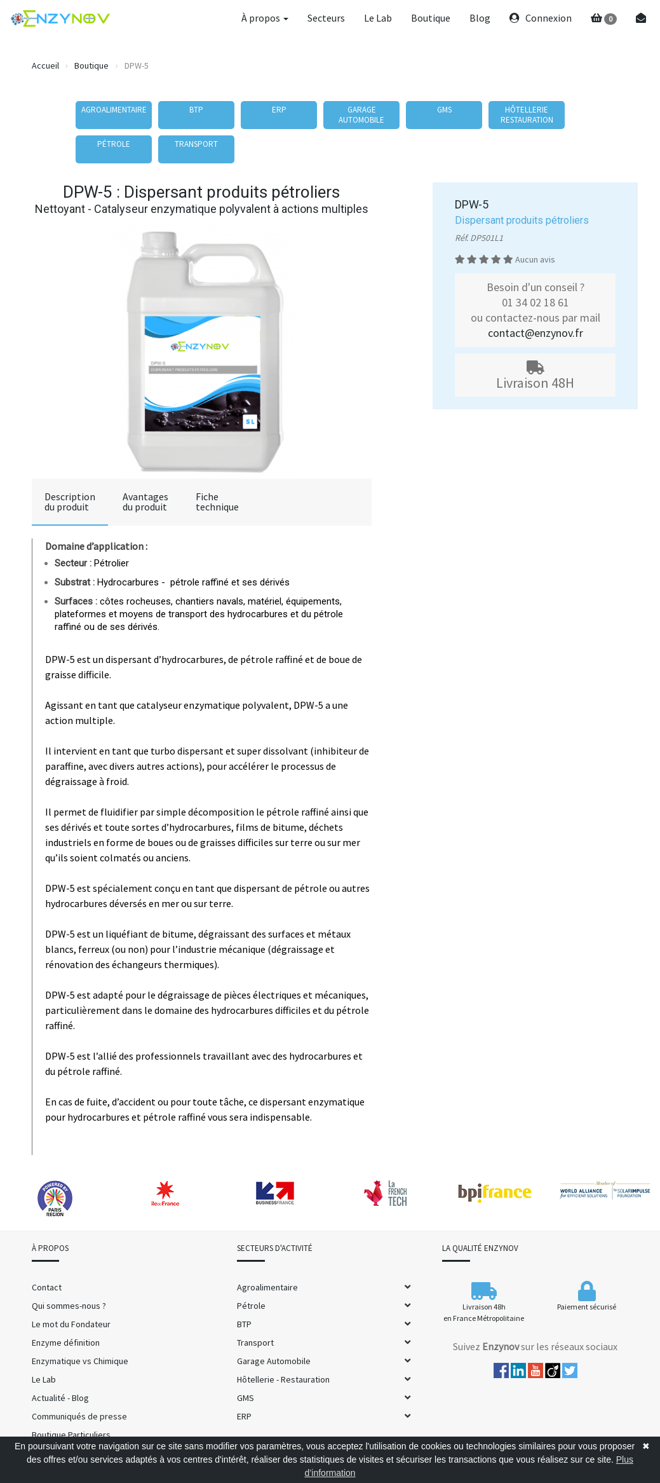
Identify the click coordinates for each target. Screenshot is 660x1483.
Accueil (45, 65)
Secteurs (326, 17)
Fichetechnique (217, 501)
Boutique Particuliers (71, 1434)
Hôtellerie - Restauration (283, 1379)
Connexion (540, 17)
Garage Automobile (274, 1361)
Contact (47, 1287)
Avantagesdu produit (145, 501)
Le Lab (378, 17)
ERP (244, 1416)
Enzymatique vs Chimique (80, 1361)
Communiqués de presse (79, 1416)
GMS (245, 1398)
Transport (255, 1342)
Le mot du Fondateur (71, 1324)
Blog (479, 17)
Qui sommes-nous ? (69, 1305)
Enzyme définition (66, 1342)
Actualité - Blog (60, 1398)
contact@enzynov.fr (535, 332)
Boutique (430, 17)
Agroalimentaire (267, 1287)
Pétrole (251, 1305)
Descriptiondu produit (69, 501)
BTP (244, 1324)
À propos (264, 17)
